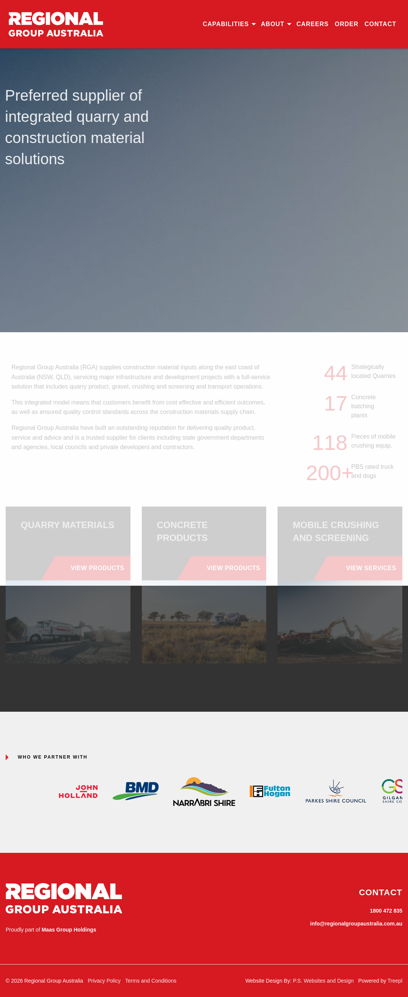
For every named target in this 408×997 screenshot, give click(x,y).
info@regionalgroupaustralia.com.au (356, 924)
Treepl (395, 981)
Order (346, 24)
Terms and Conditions (150, 981)
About (272, 24)
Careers (312, 24)
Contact (380, 24)
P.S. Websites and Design (323, 981)
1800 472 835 (386, 911)
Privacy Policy (104, 981)
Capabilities (226, 24)
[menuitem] (229, 24)
